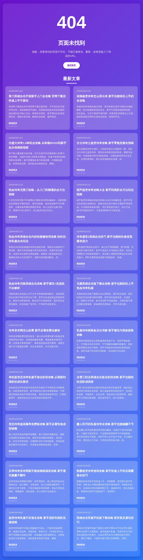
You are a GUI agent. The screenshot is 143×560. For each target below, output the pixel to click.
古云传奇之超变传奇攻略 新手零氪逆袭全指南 (105, 142)
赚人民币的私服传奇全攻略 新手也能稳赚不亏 (105, 424)
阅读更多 (13, 122)
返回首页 (71, 64)
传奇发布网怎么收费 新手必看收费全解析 (34, 330)
